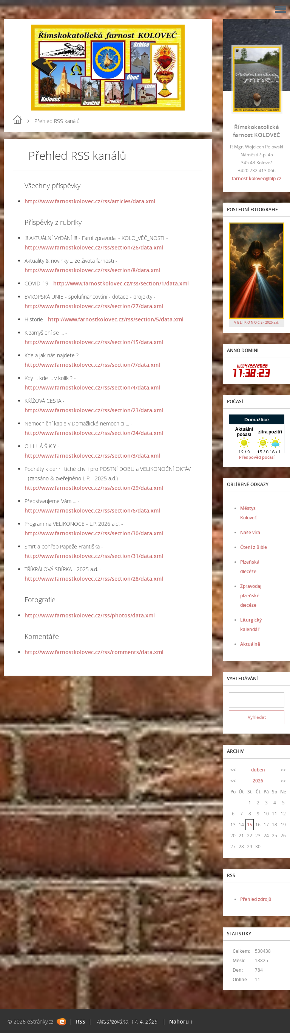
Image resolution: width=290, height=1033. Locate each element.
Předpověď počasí (257, 457)
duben (258, 770)
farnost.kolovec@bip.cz (256, 178)
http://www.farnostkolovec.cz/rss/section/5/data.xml (116, 319)
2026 (258, 780)
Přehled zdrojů (255, 899)
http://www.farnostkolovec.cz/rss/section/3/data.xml (92, 455)
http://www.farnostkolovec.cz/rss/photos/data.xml (90, 615)
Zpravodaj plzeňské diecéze (250, 595)
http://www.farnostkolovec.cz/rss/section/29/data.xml (94, 487)
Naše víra (250, 532)
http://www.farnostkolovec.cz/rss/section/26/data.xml (94, 247)
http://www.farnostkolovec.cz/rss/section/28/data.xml (94, 578)
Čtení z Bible (253, 547)
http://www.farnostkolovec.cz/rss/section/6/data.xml (92, 510)
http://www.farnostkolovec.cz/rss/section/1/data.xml (121, 283)
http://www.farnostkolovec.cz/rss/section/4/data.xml (92, 387)
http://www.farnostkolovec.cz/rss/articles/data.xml (90, 201)
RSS (80, 1021)
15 (249, 824)
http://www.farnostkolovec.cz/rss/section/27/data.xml (94, 306)
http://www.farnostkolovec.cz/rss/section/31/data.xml (94, 555)
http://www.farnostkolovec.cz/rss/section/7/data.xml (92, 364)
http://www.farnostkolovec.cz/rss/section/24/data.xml (94, 432)
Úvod (17, 119)
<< (233, 770)
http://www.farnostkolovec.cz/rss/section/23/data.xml (94, 410)
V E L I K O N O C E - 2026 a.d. (256, 322)
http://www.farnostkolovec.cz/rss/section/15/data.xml (94, 342)
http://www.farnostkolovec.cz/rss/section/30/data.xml (94, 533)
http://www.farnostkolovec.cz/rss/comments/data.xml (94, 652)
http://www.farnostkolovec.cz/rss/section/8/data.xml (92, 270)
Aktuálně (250, 644)
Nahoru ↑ (181, 1021)
